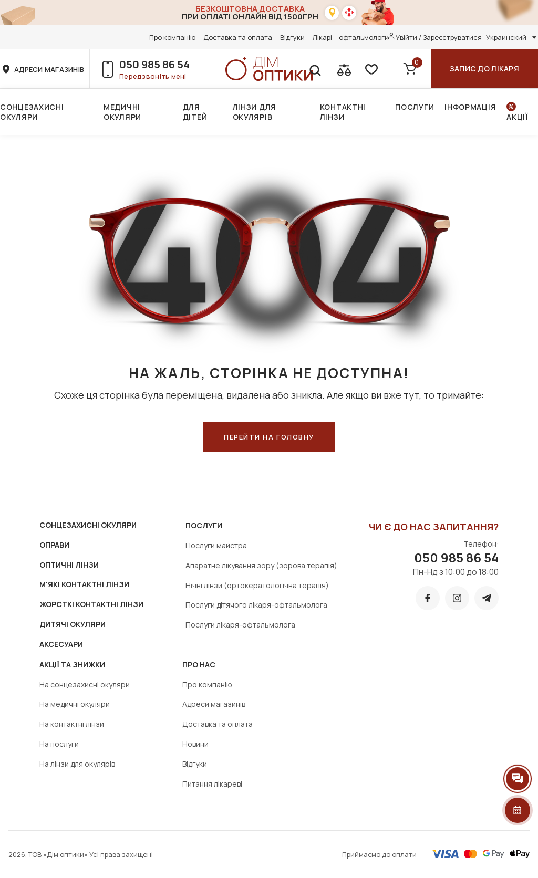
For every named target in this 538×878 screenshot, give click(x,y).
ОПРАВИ (54, 545)
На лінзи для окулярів (77, 764)
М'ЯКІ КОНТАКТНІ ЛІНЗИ (84, 584)
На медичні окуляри (74, 704)
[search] (315, 69)
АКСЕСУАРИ (61, 644)
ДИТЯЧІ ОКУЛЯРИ (72, 624)
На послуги (59, 744)
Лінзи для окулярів (254, 112)
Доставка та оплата (237, 37)
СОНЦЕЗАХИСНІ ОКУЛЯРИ (88, 525)
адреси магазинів (49, 69)
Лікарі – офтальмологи (351, 37)
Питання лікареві (212, 784)
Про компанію (172, 37)
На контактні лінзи (71, 724)
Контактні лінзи (343, 112)
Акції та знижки (72, 665)
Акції (517, 117)
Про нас (198, 665)
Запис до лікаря (484, 69)
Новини (195, 744)
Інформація (470, 107)
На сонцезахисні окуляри (84, 684)
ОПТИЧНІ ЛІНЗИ (69, 565)
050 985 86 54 (154, 64)
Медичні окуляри (122, 112)
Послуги (414, 107)
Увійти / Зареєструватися (439, 37)
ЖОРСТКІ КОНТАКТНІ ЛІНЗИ (91, 604)
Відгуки (292, 37)
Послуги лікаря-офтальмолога (240, 625)
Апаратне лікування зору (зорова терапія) (261, 565)
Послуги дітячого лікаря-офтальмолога (256, 605)
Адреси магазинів (213, 704)
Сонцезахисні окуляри (32, 112)
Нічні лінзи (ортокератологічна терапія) (257, 585)
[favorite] (370, 69)
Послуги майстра (216, 545)
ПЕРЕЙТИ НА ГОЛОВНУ (269, 437)
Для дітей (195, 112)
